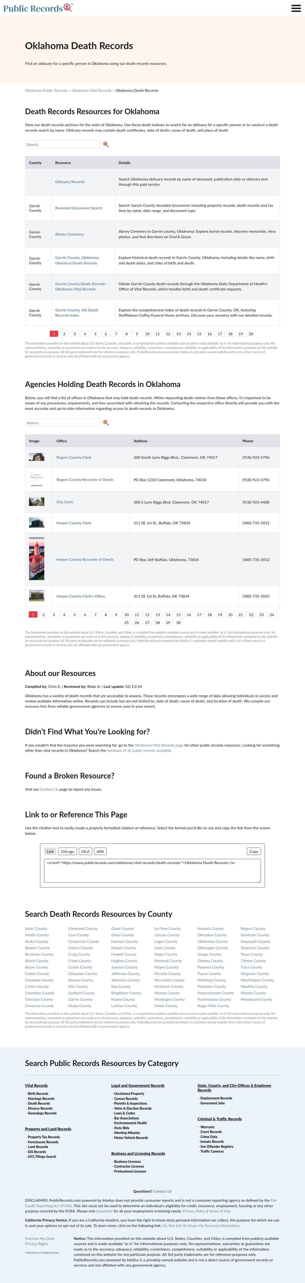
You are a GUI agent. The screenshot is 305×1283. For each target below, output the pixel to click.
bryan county (36, 967)
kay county (121, 986)
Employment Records (216, 1098)
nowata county (211, 928)
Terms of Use (219, 1211)
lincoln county (167, 935)
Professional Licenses (130, 1171)
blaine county (37, 960)
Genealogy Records (42, 1113)
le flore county (167, 928)
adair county (36, 928)
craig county (79, 954)
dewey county (80, 980)
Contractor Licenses (129, 1166)
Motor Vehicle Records (131, 1138)
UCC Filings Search (42, 1156)
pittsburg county (212, 980)
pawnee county (211, 967)
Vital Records (36, 1085)
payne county (209, 973)
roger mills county (213, 1005)
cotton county (80, 947)
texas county (252, 954)
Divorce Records (40, 1108)
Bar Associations (126, 1118)
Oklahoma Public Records (46, 90)
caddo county (37, 973)
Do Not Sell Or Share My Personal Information (201, 1225)
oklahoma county (213, 941)
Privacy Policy (194, 1211)
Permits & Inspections (130, 1103)
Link (50, 851)
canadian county (39, 980)
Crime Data (208, 1137)
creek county (79, 960)
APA (100, 851)
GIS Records (37, 1152)
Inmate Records (212, 1141)
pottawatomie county (216, 992)
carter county (37, 986)
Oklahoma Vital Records (92, 90)
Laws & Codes (124, 1113)
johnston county (125, 980)
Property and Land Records (48, 1129)
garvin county (80, 999)
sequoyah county (255, 941)
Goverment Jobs (212, 1103)
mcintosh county (168, 986)
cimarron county (39, 1005)
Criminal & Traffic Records (220, 1119)
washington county (257, 980)
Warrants (207, 1127)
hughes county (124, 960)
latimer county (124, 1005)
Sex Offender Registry (216, 1146)
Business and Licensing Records (138, 1153)
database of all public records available (139, 750)
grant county (122, 928)
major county (165, 954)
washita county (254, 986)
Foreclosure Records (43, 1142)
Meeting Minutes (127, 1133)
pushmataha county (214, 999)
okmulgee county (213, 947)
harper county (123, 947)
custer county (80, 967)
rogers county (253, 928)
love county (164, 947)
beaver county (37, 947)
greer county (122, 935)
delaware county (82, 973)
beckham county (39, 954)
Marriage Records (41, 1099)
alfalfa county (37, 935)
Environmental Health (130, 1123)
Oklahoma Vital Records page (159, 745)
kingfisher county (126, 992)
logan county (166, 941)
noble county (166, 1005)
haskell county (124, 954)
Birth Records (38, 1094)
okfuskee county (212, 935)
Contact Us (49, 789)
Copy (253, 851)
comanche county (83, 941)
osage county (209, 954)
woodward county (256, 999)
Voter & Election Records (133, 1108)
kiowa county (123, 999)
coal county (78, 935)
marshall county (168, 960)
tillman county (253, 960)
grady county (79, 1005)
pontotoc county (212, 986)
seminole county (255, 935)
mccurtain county (169, 980)
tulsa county (251, 967)
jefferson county (125, 973)
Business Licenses (127, 1161)
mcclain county (167, 973)
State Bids (121, 1128)
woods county (253, 992)
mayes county (166, 967)
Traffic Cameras (212, 1151)
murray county (167, 992)
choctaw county (39, 999)
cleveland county (83, 928)
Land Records (38, 1147)
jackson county (124, 967)
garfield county (81, 992)
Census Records (126, 1099)
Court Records (211, 1132)
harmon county (124, 941)
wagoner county (255, 973)
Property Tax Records (44, 1137)
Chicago (67, 851)
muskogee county (169, 999)
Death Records (39, 1103)
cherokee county (39, 992)
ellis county (78, 986)
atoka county (36, 941)
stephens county (255, 947)
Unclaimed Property (129, 1094)
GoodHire (104, 1211)
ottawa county (210, 960)
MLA (85, 851)
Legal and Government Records (137, 1085)
